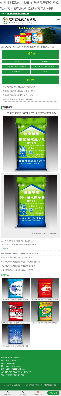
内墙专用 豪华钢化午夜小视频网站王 (20, 241)
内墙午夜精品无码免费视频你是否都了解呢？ (19, 99)
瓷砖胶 (45, 71)
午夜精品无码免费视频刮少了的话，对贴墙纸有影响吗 (20, 262)
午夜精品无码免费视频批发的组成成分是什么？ (20, 91)
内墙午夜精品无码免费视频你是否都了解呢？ (17, 258)
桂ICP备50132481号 (50, 385)
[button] (58, 34)
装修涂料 (44, 47)
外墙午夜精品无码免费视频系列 (44, 66)
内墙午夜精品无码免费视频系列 (16, 66)
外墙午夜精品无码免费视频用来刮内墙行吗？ (17, 270)
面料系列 (45, 61)
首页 (14, 47)
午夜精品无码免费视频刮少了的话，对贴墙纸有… (20, 95)
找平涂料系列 (16, 71)
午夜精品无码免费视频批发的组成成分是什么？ (18, 266)
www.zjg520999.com (45, 233)
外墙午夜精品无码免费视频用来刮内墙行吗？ (19, 87)
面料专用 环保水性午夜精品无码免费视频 (21, 244)
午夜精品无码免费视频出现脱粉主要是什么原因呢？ (19, 253)
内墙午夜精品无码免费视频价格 (28, 47)
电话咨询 (53, 393)
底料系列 (16, 61)
